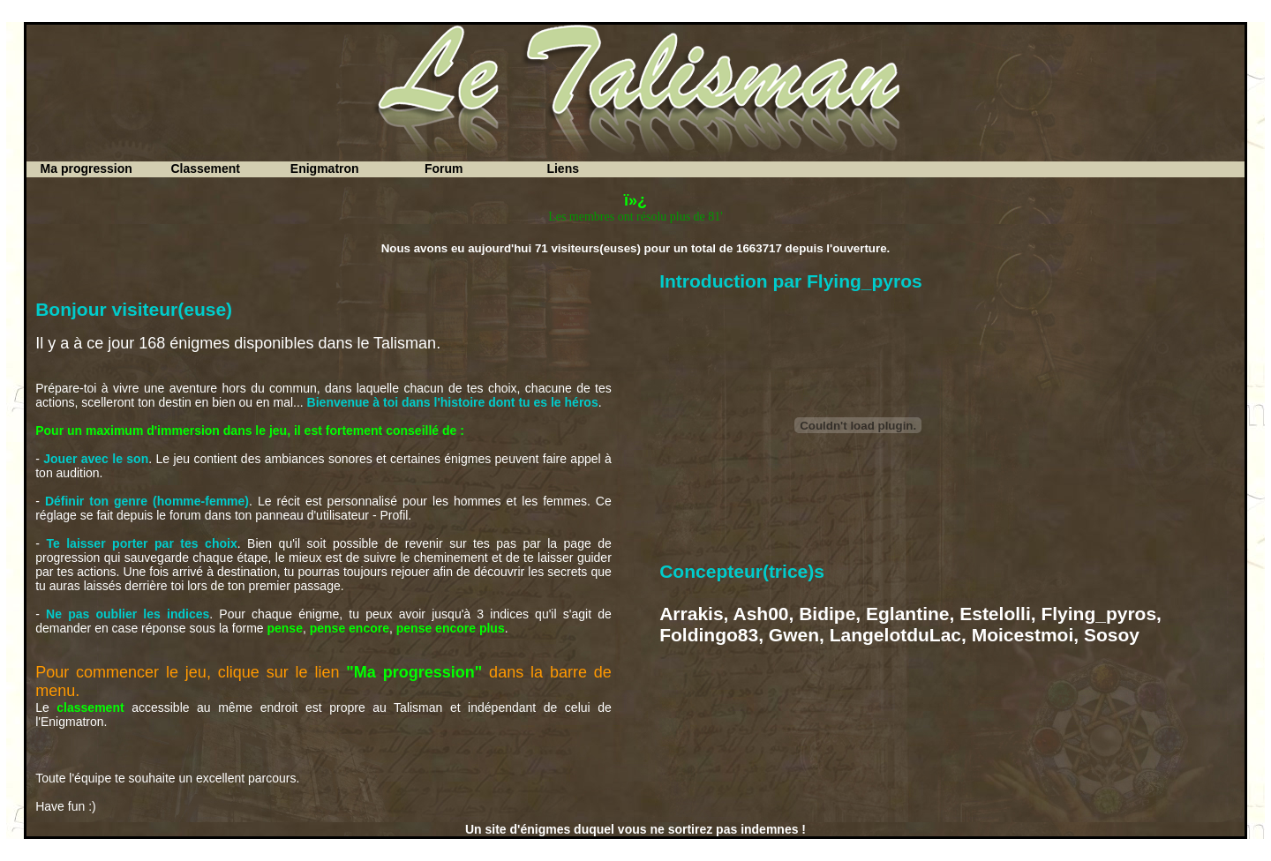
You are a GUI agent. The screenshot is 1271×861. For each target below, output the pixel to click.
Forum (444, 168)
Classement (205, 168)
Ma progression (86, 168)
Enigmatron (324, 168)
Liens (562, 168)
